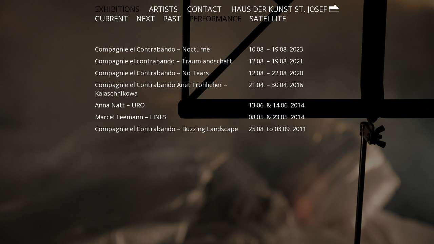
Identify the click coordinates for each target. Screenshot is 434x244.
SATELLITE (268, 18)
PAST (172, 18)
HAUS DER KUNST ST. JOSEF (285, 9)
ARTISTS (163, 9)
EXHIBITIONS (117, 9)
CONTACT (204, 9)
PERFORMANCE (215, 18)
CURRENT (111, 18)
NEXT (145, 18)
